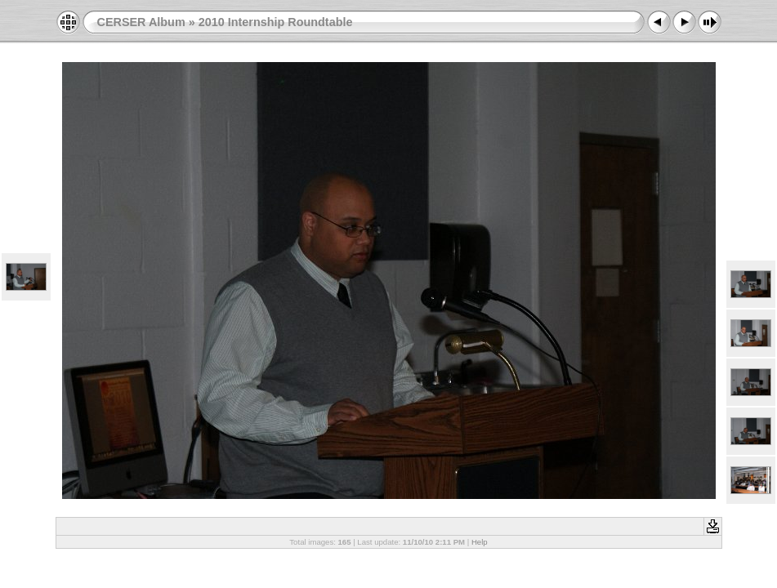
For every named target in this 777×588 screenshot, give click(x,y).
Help (479, 541)
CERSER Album (141, 22)
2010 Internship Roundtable (276, 22)
